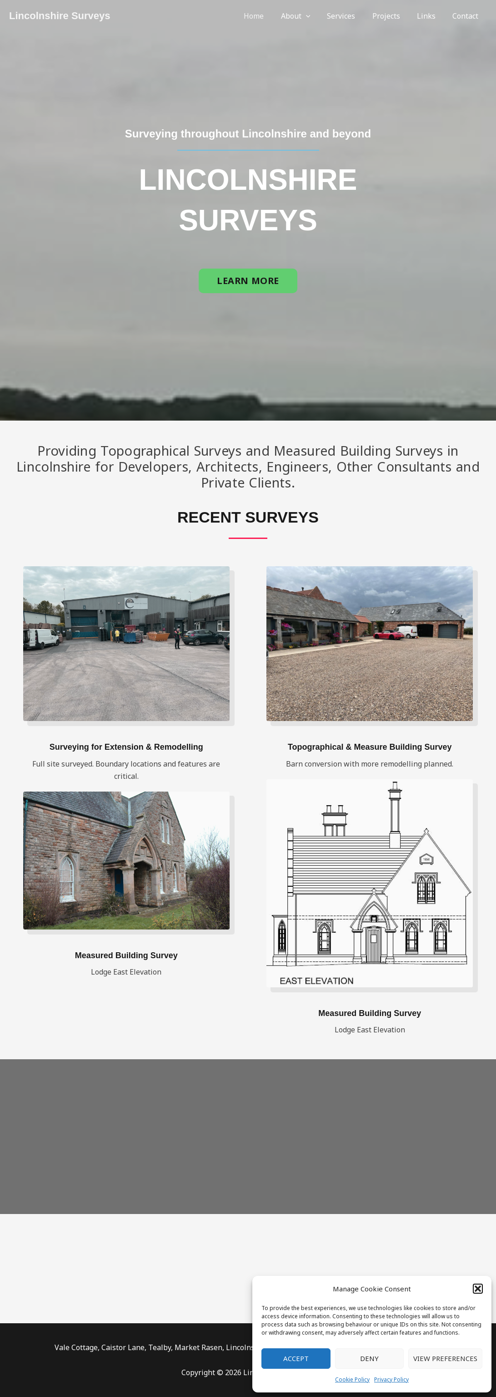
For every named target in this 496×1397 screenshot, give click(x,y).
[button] (477, 1288)
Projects (392, 16)
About (306, 16)
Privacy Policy (391, 1379)
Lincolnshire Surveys (59, 15)
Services (350, 16)
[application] (316, 16)
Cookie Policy (352, 1379)
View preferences (445, 1358)
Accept (296, 1358)
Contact (467, 16)
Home (267, 16)
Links (430, 16)
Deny (369, 1358)
